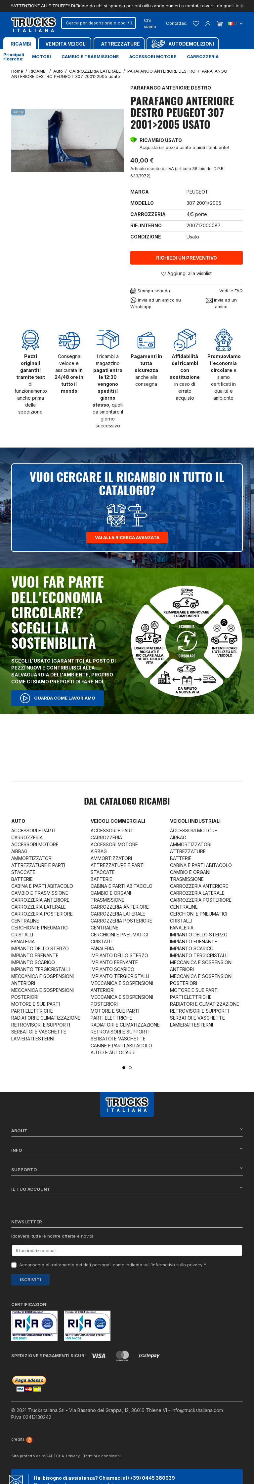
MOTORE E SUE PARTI (35, 1004)
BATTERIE (22, 879)
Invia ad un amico (221, 303)
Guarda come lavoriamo (57, 698)
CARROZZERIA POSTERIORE (42, 914)
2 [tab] (130, 1068)
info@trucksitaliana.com (197, 1410)
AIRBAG (19, 851)
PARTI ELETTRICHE (32, 1011)
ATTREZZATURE (188, 851)
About (127, 1130)
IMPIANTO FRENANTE (35, 955)
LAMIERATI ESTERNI (32, 1038)
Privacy (73, 1456)
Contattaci (177, 23)
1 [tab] (124, 1068)
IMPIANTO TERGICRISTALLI (40, 969)
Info (127, 1150)
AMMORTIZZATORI (32, 858)
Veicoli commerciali (118, 821)
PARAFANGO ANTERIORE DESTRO (170, 87)
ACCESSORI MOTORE (35, 844)
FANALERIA (23, 941)
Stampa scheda (150, 291)
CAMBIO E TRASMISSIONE (39, 893)
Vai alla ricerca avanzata (127, 537)
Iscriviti (30, 1279)
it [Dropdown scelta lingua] (235, 23)
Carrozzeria (203, 56)
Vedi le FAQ (231, 290)
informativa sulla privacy (177, 1264)
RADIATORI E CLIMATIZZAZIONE (45, 1018)
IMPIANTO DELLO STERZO (40, 948)
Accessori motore (152, 56)
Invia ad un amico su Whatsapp (155, 303)
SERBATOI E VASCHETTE (38, 1031)
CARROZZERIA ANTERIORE (40, 900)
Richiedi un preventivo (186, 258)
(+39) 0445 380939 (151, 1478)
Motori (41, 56)
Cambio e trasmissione (90, 56)
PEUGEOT (197, 192)
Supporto (127, 1169)
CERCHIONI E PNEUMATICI (39, 927)
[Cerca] (98, 23)
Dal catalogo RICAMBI (127, 802)
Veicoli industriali (195, 821)
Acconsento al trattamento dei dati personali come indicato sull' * (112, 1264)
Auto (18, 821)
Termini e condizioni (102, 1456)
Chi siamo (150, 23)
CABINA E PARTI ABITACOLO (42, 886)
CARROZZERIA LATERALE (38, 907)
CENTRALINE (25, 920)
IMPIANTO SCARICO (33, 962)
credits (21, 1439)
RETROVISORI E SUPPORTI (40, 1025)
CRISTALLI (22, 934)
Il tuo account (127, 1189)
